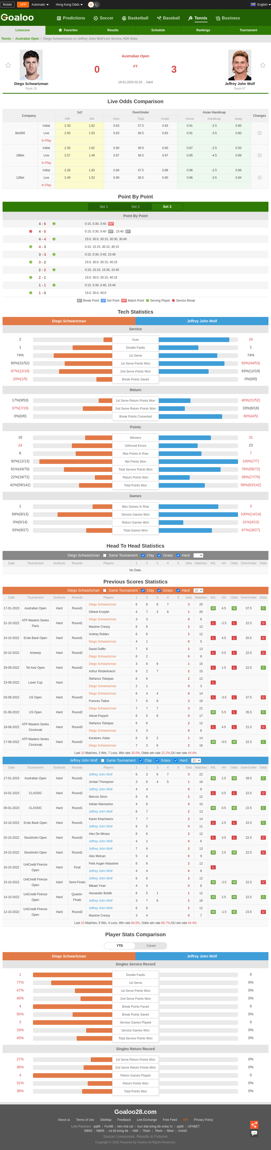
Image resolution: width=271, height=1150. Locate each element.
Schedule (158, 30)
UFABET (194, 1126)
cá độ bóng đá (118, 1131)
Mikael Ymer (97, 886)
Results (112, 30)
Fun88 (109, 1126)
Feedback (124, 1120)
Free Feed (170, 1120)
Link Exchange (147, 1120)
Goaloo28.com (135, 1111)
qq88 (97, 1126)
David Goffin (97, 649)
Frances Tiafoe (99, 701)
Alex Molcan (97, 856)
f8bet (170, 1131)
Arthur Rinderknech (102, 671)
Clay (148, 555)
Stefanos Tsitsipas (101, 678)
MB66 (88, 1131)
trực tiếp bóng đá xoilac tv (155, 1126)
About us (64, 1120)
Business (228, 18)
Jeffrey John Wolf (240, 68)
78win (146, 1131)
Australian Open (27, 38)
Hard (183, 555)
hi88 (135, 1131)
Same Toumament (121, 555)
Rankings (203, 30)
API (185, 1120)
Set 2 (135, 207)
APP (23, 4)
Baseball (168, 18)
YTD (120, 945)
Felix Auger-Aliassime (103, 863)
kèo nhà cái (125, 1126)
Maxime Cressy (99, 627)
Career (151, 945)
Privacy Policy (203, 1120)
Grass (165, 555)
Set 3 (167, 207)
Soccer (103, 18)
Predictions (71, 18)
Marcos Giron (98, 796)
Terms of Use (85, 1120)
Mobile (7, 4)
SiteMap (105, 1120)
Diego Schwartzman (31, 68)
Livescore (22, 30)
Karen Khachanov (101, 819)
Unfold (182, 1131)
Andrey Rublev (99, 634)
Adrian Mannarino (101, 804)
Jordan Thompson (101, 782)
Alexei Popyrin (99, 716)
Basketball (135, 18)
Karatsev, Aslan (99, 738)
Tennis (197, 18)
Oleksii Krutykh (99, 612)
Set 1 (104, 207)
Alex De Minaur (99, 834)
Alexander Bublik (100, 893)
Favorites (67, 30)
